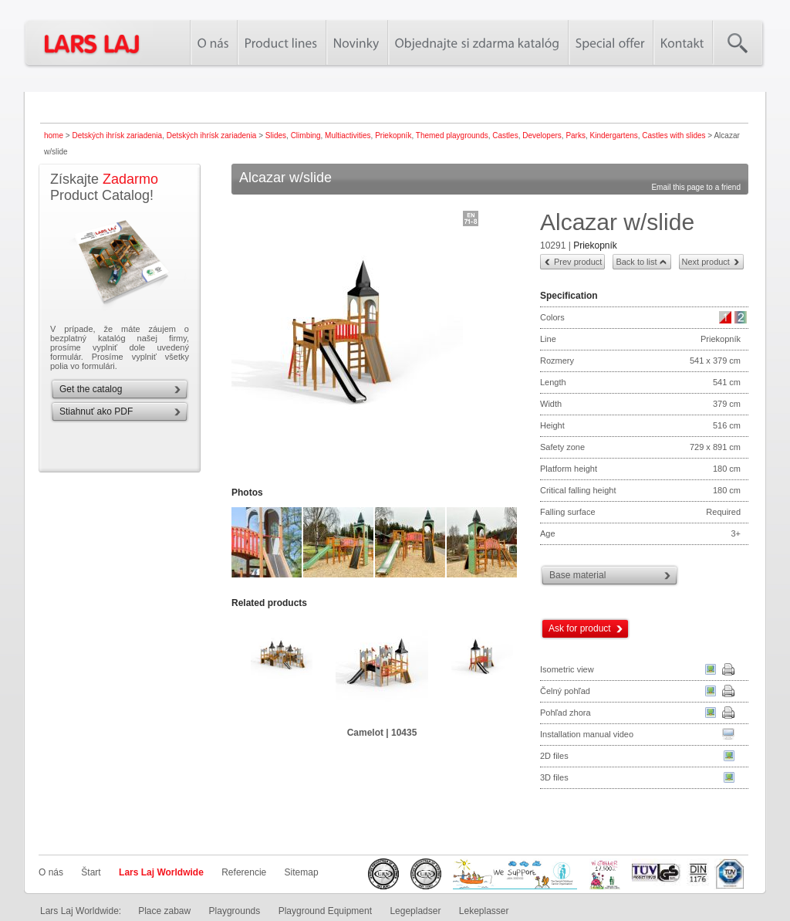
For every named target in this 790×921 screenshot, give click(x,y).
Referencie (243, 872)
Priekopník (393, 135)
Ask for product (580, 628)
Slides (275, 135)
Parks (575, 135)
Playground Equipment (325, 911)
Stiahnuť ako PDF (96, 411)
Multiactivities (347, 135)
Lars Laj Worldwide (161, 872)
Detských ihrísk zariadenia (117, 135)
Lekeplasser (484, 911)
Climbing (306, 135)
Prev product (578, 261)
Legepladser (415, 911)
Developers (542, 135)
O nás (51, 872)
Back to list (636, 261)
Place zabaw (164, 911)
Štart (90, 872)
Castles (505, 135)
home (53, 135)
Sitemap (302, 872)
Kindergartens (614, 135)
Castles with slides (673, 135)
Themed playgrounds (452, 135)
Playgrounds (235, 911)
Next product (706, 261)
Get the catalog (90, 389)
